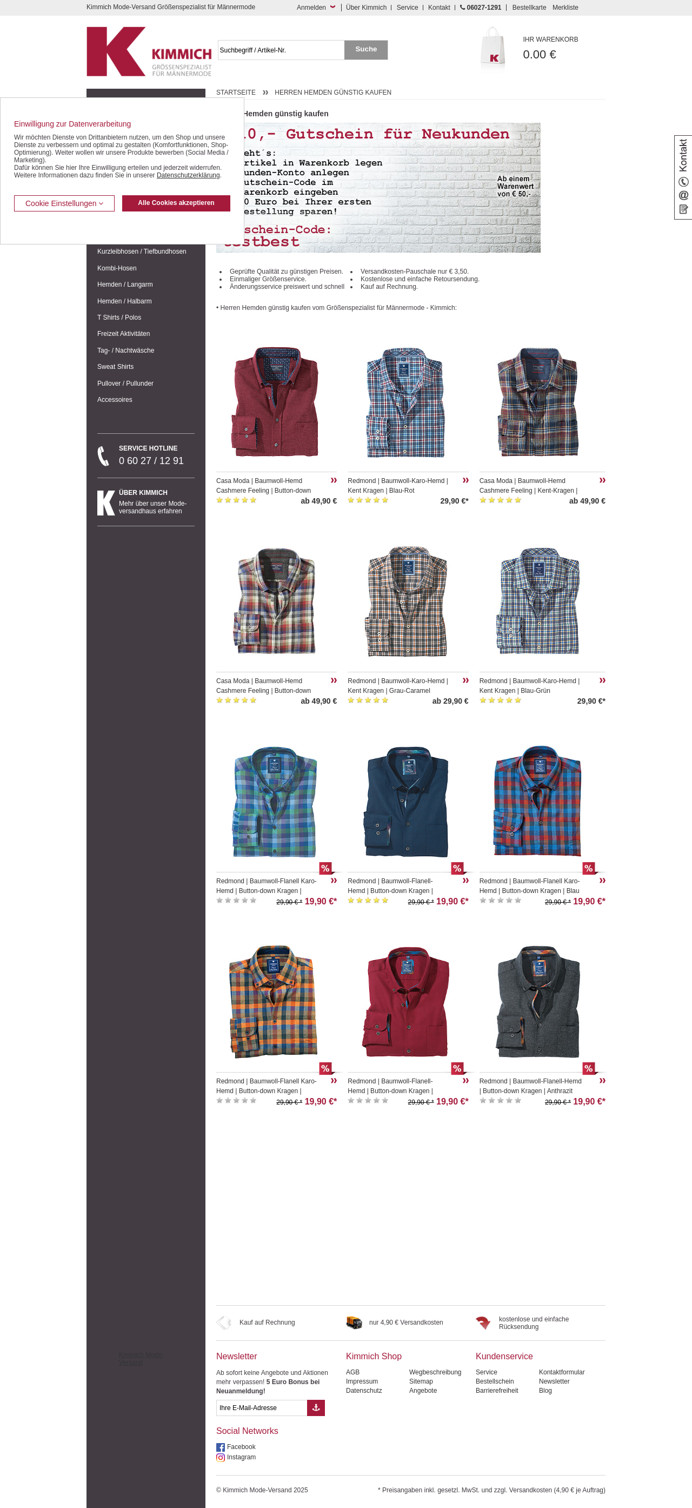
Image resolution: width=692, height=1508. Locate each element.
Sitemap (421, 1381)
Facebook (241, 1447)
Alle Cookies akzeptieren (176, 203)
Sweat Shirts (115, 367)
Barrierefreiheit (497, 1390)
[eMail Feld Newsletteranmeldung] (261, 1408)
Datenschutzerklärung (188, 175)
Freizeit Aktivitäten (123, 334)
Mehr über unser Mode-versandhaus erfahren (157, 502)
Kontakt (439, 7)
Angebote (423, 1390)
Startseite (236, 92)
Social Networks (247, 1431)
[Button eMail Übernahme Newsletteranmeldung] (316, 1408)
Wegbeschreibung (435, 1372)
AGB (353, 1372)
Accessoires (114, 400)
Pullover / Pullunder (125, 383)
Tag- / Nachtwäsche (125, 350)
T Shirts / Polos (119, 317)
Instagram (241, 1457)
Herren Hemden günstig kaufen (333, 92)
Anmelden (311, 7)
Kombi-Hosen (117, 268)
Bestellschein (495, 1381)
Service (407, 7)
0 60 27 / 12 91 (157, 455)
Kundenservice (504, 1356)
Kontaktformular (562, 1372)
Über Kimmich (366, 7)
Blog (545, 1390)
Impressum (362, 1381)
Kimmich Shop (374, 1356)
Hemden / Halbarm (124, 301)
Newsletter (236, 1356)
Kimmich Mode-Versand (141, 1358)
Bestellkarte (530, 7)
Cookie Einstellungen (64, 203)
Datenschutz (364, 1390)
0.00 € (564, 48)
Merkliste (565, 7)
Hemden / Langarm (125, 284)
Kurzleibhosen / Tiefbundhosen (142, 251)
